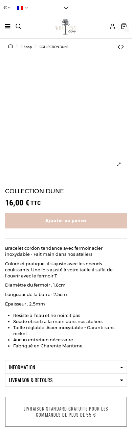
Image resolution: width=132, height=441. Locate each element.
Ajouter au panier (66, 220)
